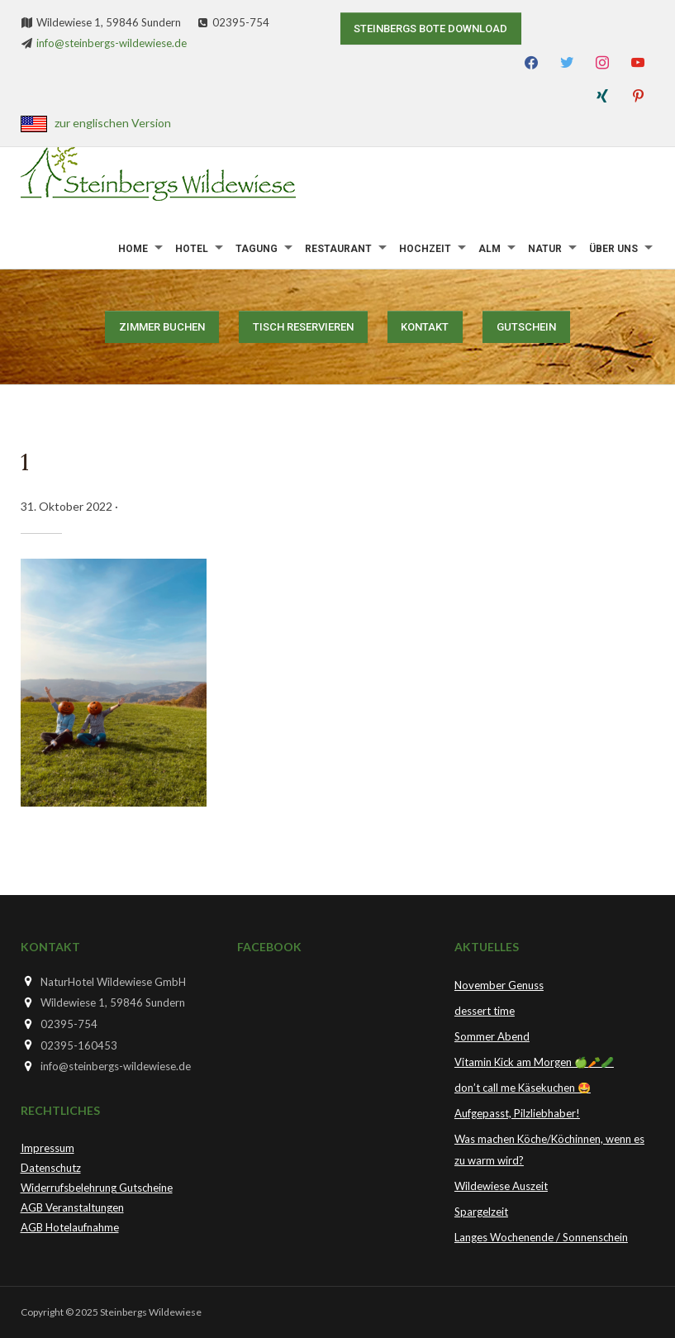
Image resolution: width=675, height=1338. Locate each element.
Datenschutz (51, 1167)
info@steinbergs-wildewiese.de (111, 43)
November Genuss (499, 985)
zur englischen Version (113, 123)
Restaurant (338, 249)
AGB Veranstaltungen (72, 1207)
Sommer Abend (492, 1036)
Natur (545, 249)
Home (133, 249)
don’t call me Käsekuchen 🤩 (522, 1087)
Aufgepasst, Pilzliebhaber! (517, 1113)
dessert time (484, 1010)
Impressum (47, 1148)
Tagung (256, 249)
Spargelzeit (481, 1211)
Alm (489, 249)
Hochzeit (425, 249)
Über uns (613, 249)
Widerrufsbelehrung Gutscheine (97, 1187)
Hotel (191, 249)
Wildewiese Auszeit (501, 1186)
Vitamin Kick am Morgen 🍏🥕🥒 (534, 1062)
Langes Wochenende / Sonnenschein (541, 1237)
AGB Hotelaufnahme (70, 1227)
